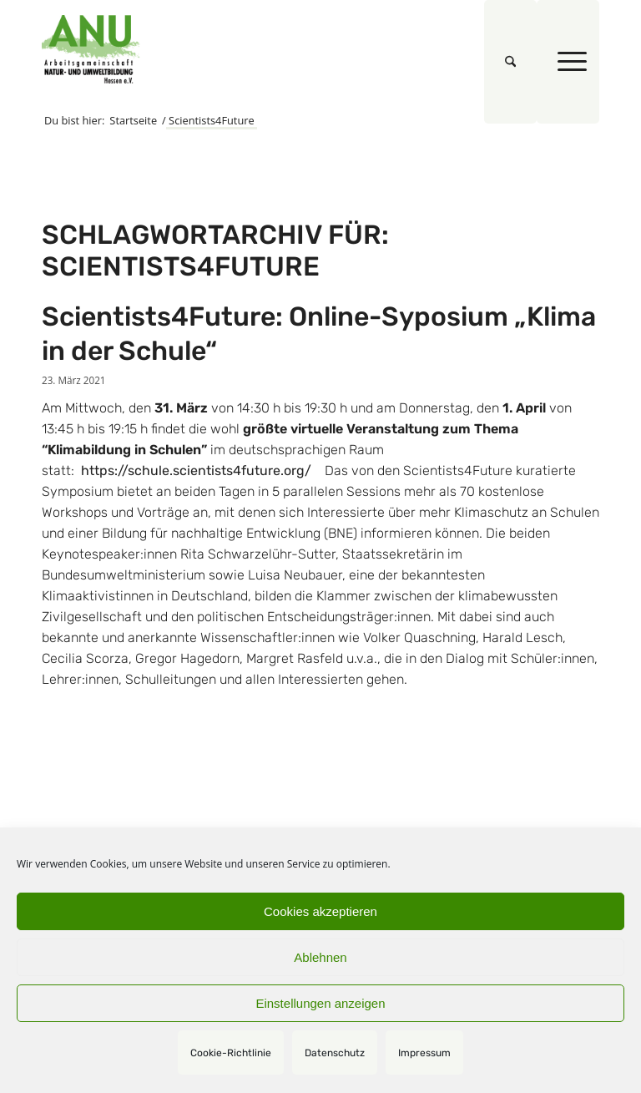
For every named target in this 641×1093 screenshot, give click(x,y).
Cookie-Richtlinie (230, 1053)
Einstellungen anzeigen (320, 1003)
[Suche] (510, 62)
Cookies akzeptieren (320, 911)
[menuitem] (510, 62)
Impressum (424, 1053)
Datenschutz (335, 1053)
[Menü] (568, 62)
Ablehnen (320, 957)
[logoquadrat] (91, 49)
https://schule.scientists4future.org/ (194, 470)
